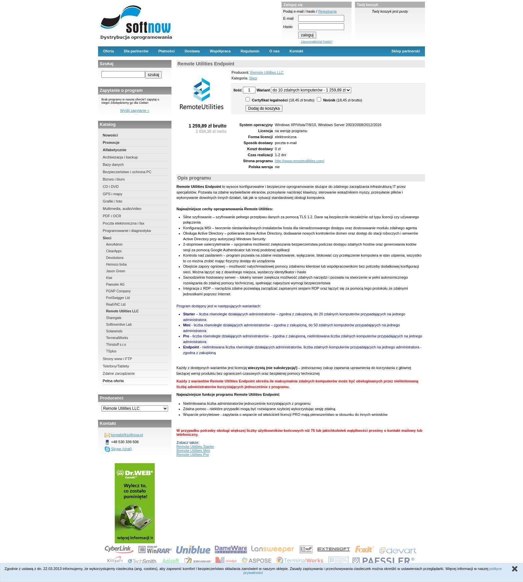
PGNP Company (118, 291)
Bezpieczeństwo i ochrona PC (127, 172)
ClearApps (114, 251)
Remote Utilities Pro (192, 455)
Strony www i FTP (117, 359)
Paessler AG (115, 284)
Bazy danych (113, 165)
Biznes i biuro (114, 179)
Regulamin (249, 51)
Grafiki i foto (112, 201)
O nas (275, 51)
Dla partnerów (136, 51)
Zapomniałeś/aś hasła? (316, 41)
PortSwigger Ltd (118, 298)
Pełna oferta (113, 381)
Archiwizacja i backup (120, 157)
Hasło (288, 27)
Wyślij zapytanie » (134, 110)
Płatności (166, 51)
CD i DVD (111, 187)
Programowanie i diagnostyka (127, 231)
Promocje (111, 142)
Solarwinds (114, 331)
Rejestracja (327, 11)
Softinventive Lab (119, 324)
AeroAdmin (114, 244)
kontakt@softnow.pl (127, 435)
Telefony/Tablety (116, 366)
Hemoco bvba (116, 264)
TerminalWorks (117, 338)
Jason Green (115, 271)
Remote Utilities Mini (193, 451)
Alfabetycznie (114, 150)
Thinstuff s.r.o (116, 344)
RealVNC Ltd (115, 304)
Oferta (108, 51)
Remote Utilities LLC (122, 311)
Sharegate (113, 318)
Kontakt (296, 51)
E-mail (288, 18)
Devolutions (114, 258)
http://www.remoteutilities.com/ (300, 161)
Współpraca (220, 51)
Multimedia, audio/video (122, 209)
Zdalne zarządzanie (119, 373)
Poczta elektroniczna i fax (123, 223)
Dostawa (192, 51)
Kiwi (109, 278)
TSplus (111, 351)
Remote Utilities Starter (195, 447)
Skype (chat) (121, 449)
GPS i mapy (112, 194)
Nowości (110, 135)
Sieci (107, 238)
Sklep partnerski (405, 51)
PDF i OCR (112, 216)
